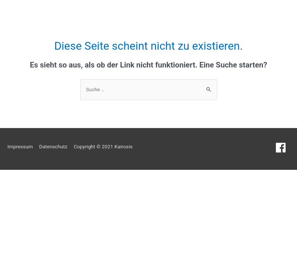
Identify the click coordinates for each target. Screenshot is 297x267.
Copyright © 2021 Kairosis (103, 146)
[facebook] (282, 147)
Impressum (20, 146)
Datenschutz (53, 146)
